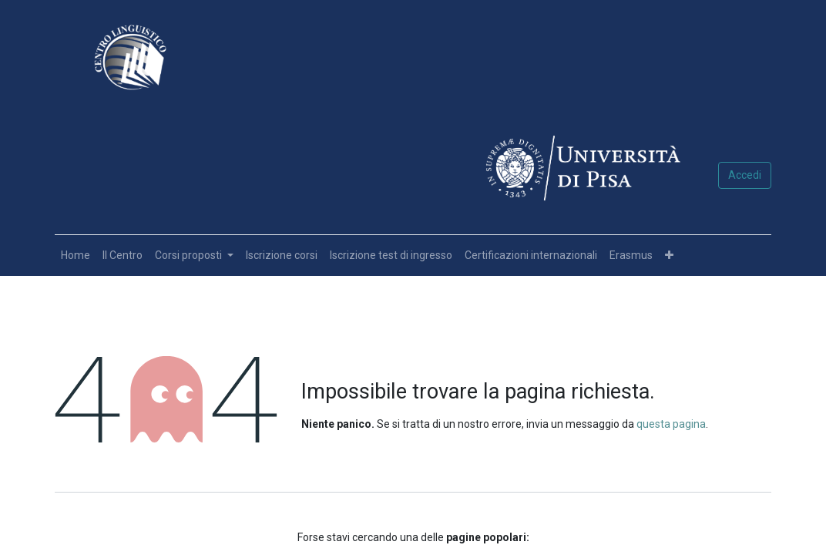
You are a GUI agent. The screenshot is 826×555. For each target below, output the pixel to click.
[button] (669, 255)
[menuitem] (75, 255)
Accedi (744, 175)
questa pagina (671, 424)
